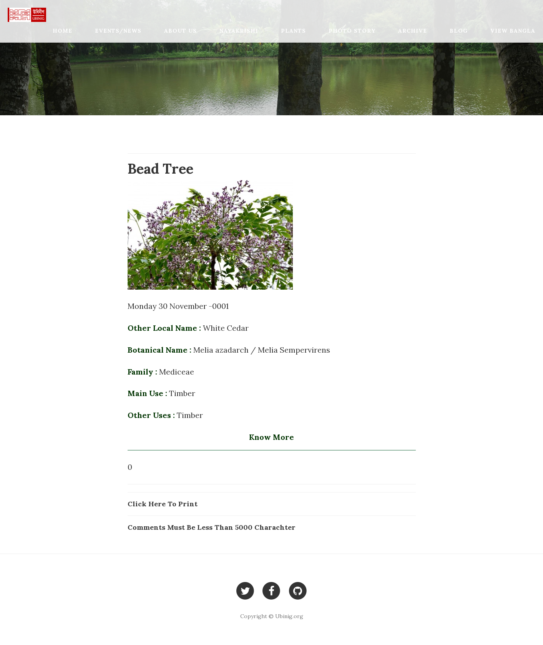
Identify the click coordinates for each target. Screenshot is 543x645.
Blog (459, 30)
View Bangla (512, 30)
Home (62, 30)
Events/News (118, 30)
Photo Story (352, 30)
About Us (180, 30)
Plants (293, 30)
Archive (412, 30)
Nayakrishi (238, 30)
